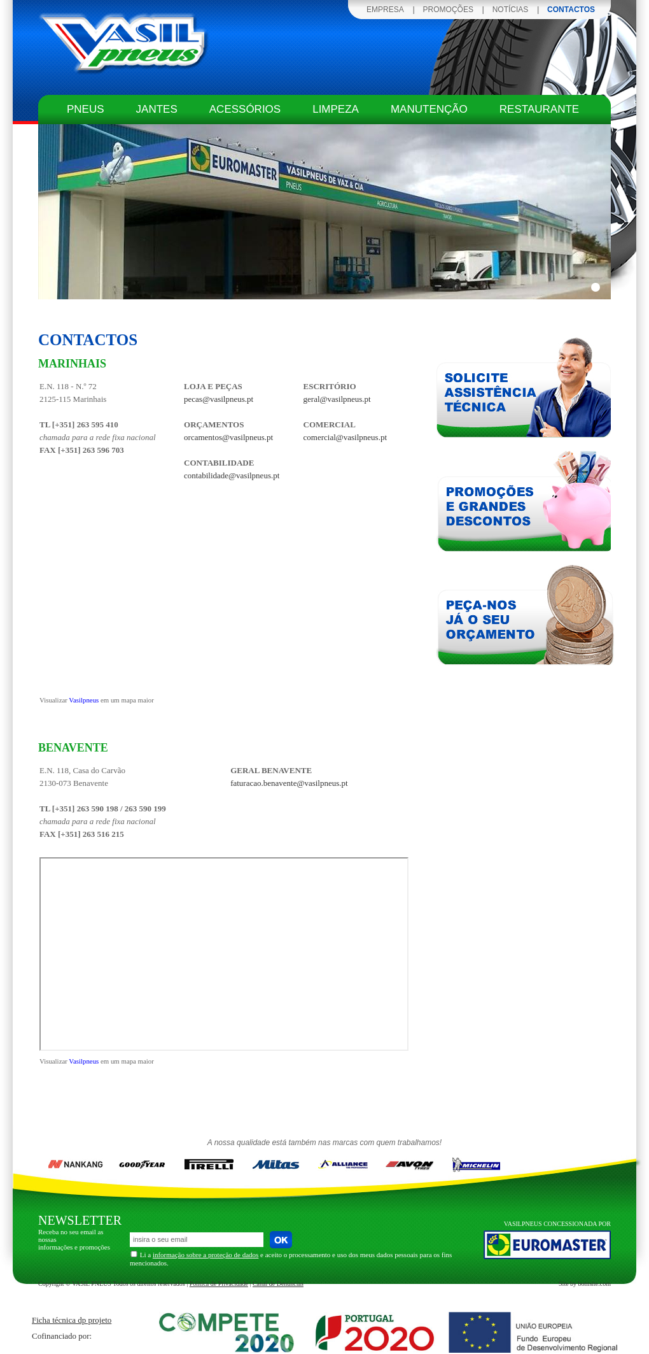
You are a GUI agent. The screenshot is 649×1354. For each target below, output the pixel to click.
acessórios (245, 109)
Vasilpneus (84, 700)
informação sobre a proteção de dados (205, 1254)
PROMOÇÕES (448, 9)
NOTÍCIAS (510, 9)
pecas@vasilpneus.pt (218, 399)
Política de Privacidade (219, 1283)
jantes (157, 109)
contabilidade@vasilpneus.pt (231, 475)
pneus (85, 109)
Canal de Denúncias (278, 1283)
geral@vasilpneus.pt (337, 399)
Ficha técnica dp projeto (71, 1320)
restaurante (539, 109)
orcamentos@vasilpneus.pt (228, 437)
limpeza (335, 109)
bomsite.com (594, 1283)
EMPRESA (385, 9)
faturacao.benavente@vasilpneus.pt (289, 783)
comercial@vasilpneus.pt (345, 437)
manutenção (429, 109)
